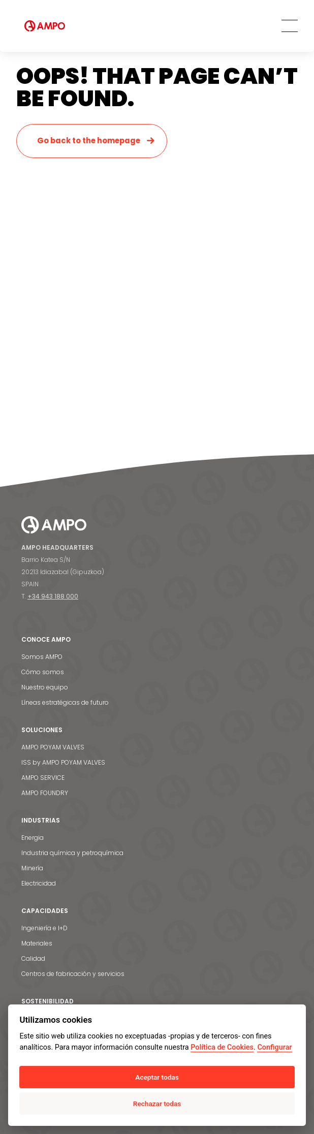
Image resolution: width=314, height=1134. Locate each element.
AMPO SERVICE (43, 777)
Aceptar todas (156, 1077)
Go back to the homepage (88, 140)
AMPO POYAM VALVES (52, 747)
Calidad (33, 958)
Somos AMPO (41, 656)
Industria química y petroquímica (72, 852)
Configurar (274, 1047)
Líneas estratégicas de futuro (65, 702)
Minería (32, 868)
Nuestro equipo (44, 687)
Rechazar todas (157, 1103)
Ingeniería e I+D (44, 928)
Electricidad (38, 883)
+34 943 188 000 (52, 596)
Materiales (36, 943)
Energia (32, 837)
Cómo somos (42, 672)
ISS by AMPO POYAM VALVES (63, 762)
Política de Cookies (222, 1047)
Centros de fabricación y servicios (72, 973)
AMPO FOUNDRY (44, 793)
